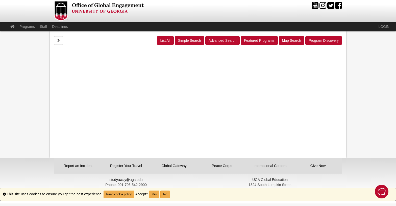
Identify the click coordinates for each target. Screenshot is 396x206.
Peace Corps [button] (222, 166)
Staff (43, 27)
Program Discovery (324, 40)
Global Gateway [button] (174, 166)
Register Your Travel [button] (126, 166)
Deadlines (60, 27)
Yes (154, 194)
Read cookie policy (119, 194)
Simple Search (189, 40)
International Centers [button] (270, 166)
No (165, 194)
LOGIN (383, 27)
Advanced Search (223, 40)
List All (165, 40)
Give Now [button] (318, 166)
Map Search (291, 40)
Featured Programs (259, 40)
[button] (381, 191)
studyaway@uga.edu (126, 180)
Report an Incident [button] (78, 166)
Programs (27, 27)
